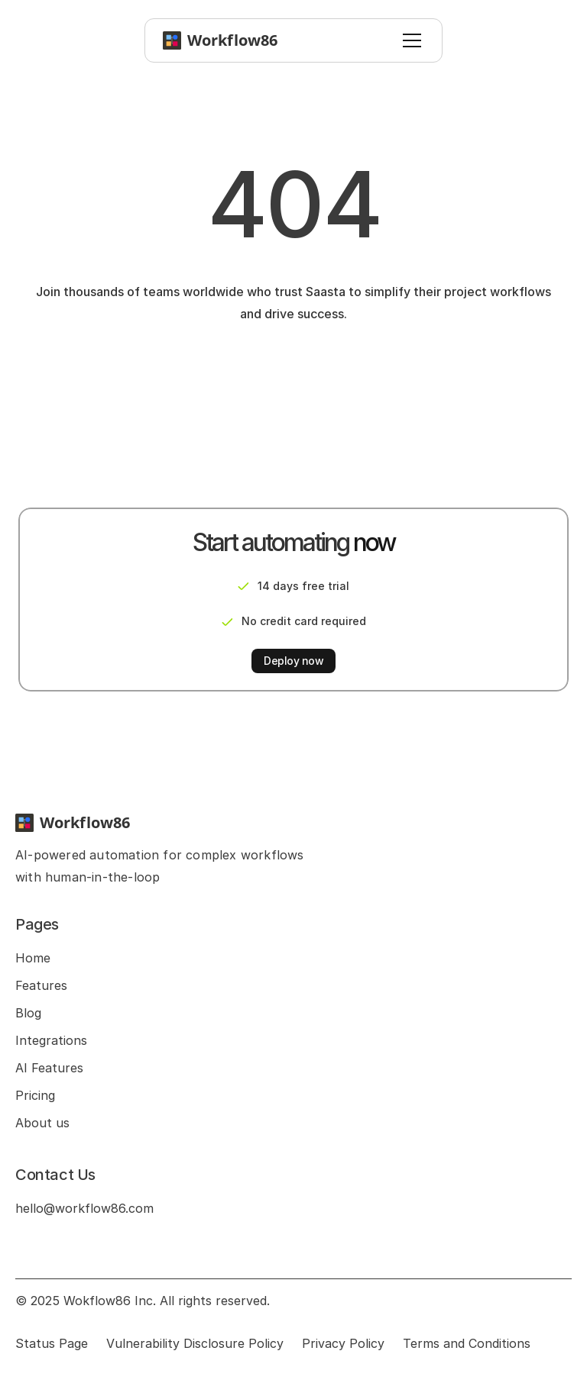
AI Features (49, 1067)
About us (42, 1122)
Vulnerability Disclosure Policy (195, 1343)
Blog (28, 1012)
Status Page (51, 1343)
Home (32, 958)
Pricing (35, 1095)
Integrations (51, 1040)
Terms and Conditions (466, 1343)
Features (41, 985)
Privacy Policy (343, 1343)
